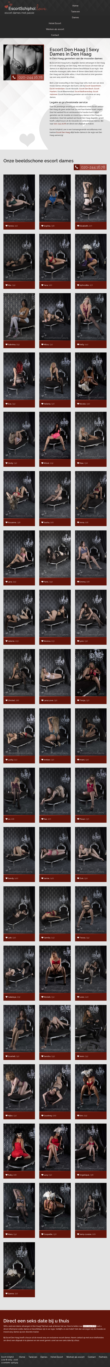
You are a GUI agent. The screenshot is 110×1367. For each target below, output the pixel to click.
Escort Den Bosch (86, 89)
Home (75, 5)
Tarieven (75, 11)
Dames (75, 17)
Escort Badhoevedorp (83, 92)
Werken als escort (55, 29)
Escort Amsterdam (57, 89)
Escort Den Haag (63, 132)
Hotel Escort (55, 23)
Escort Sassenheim (93, 86)
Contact (55, 35)
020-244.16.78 (27, 77)
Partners (103, 1357)
